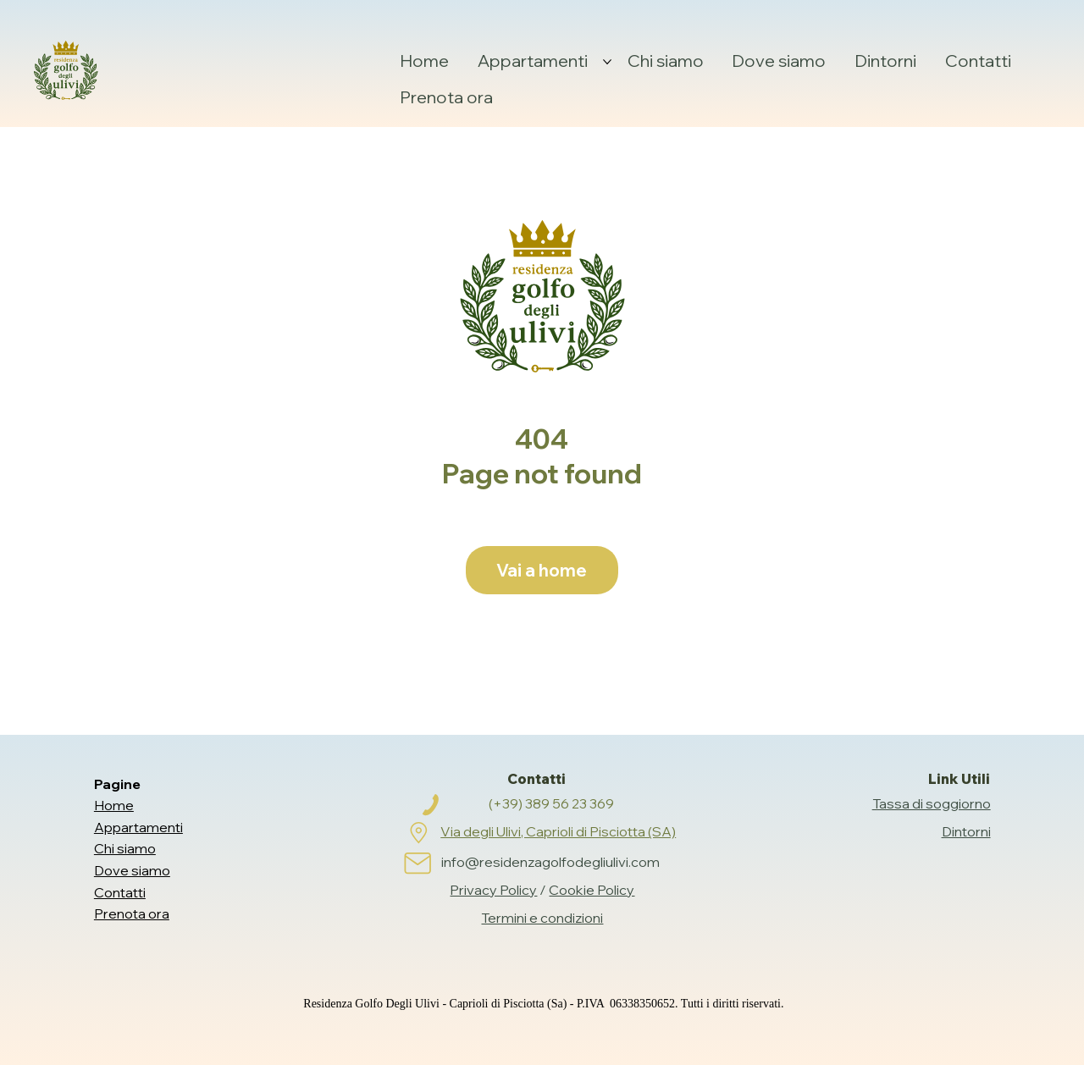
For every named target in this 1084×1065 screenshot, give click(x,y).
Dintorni (966, 831)
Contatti (120, 892)
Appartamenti (138, 827)
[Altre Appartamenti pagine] (607, 62)
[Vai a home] (542, 570)
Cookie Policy (591, 889)
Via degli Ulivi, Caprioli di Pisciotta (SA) (558, 831)
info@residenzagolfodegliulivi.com (550, 861)
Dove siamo (132, 870)
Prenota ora (131, 913)
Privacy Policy (493, 889)
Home (114, 805)
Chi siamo (125, 848)
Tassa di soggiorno (931, 803)
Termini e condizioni (542, 917)
